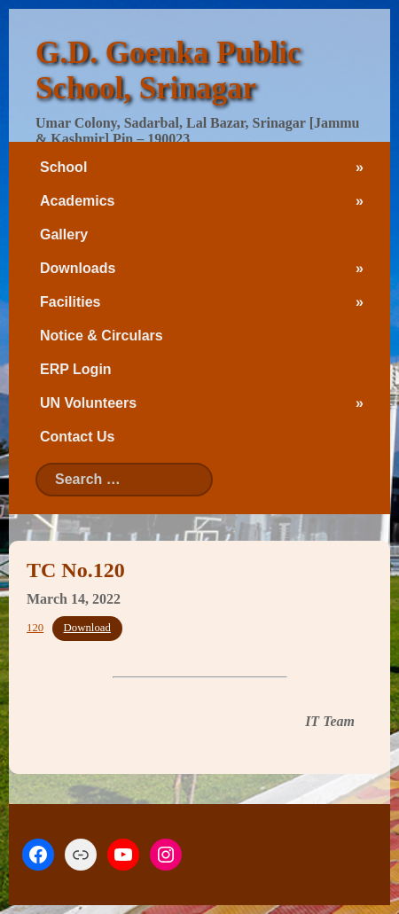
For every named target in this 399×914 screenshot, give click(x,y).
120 (35, 627)
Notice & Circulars (101, 335)
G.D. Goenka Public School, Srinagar (168, 70)
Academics (77, 200)
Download (87, 627)
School (63, 167)
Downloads (77, 268)
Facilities (70, 301)
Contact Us (77, 436)
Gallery (64, 234)
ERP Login (76, 369)
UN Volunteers (88, 402)
